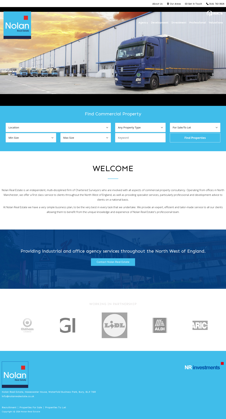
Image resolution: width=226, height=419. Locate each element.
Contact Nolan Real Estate (113, 262)
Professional (197, 22)
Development (159, 22)
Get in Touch (193, 3)
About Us (157, 3)
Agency (143, 22)
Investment (178, 22)
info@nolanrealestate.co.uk (18, 396)
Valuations (216, 22)
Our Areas (174, 3)
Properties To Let (55, 407)
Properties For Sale (30, 407)
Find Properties (195, 138)
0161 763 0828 (215, 3)
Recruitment (9, 407)
